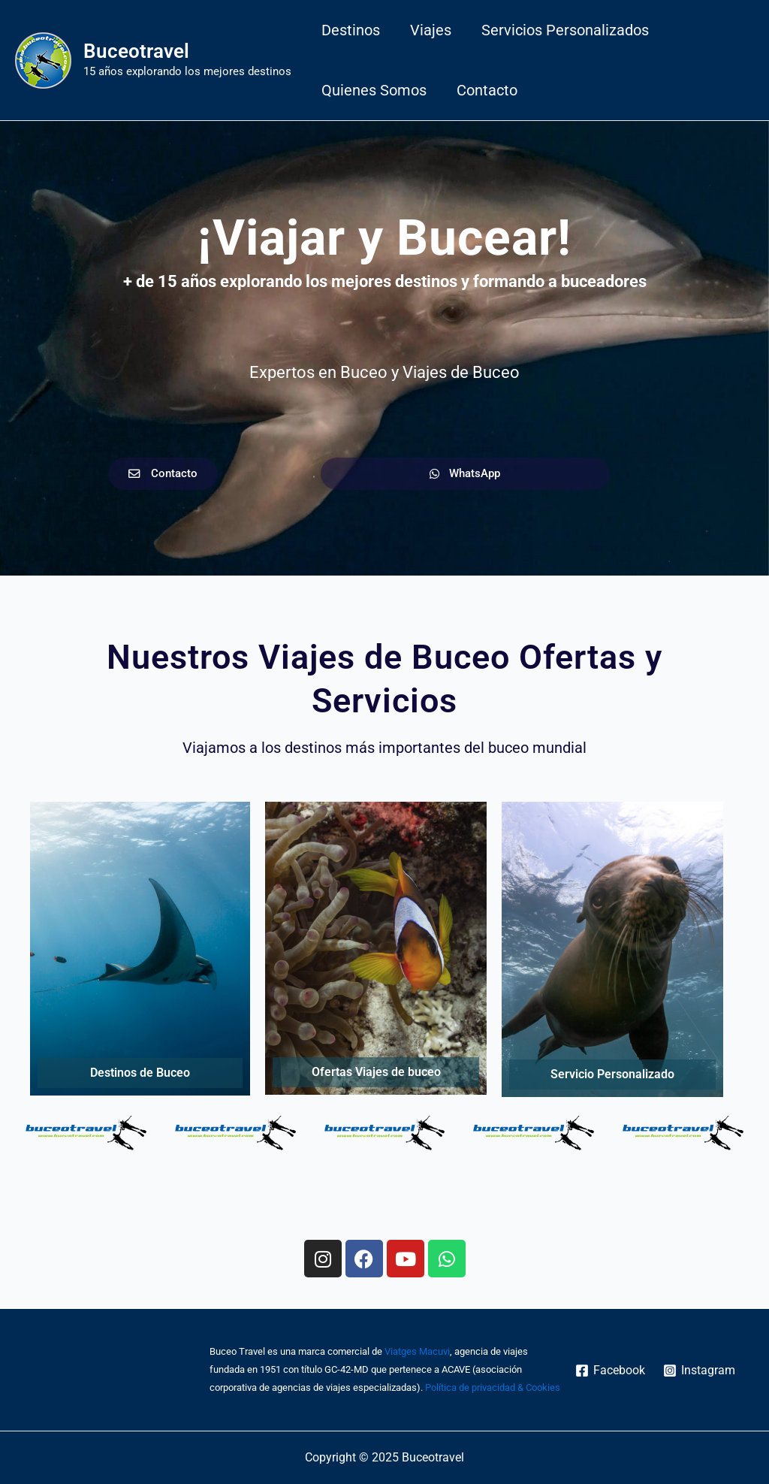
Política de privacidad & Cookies (492, 1387)
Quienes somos (374, 90)
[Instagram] (699, 1370)
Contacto (487, 90)
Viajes (430, 30)
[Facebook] (610, 1370)
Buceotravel (136, 51)
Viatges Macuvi (417, 1351)
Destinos (350, 30)
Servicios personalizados (565, 30)
